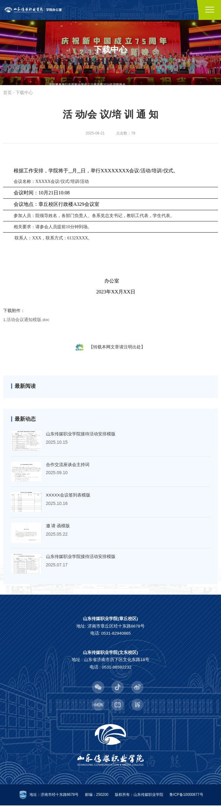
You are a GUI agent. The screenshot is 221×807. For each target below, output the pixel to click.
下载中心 (24, 93)
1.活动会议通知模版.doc (26, 320)
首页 (7, 93)
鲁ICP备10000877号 (186, 796)
